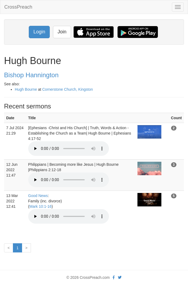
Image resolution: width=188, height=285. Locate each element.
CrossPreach (18, 7)
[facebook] (114, 277)
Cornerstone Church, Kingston (67, 89)
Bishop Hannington (31, 75)
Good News (38, 195)
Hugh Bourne (26, 89)
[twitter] (120, 277)
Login (39, 31)
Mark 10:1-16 (40, 206)
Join (62, 31)
